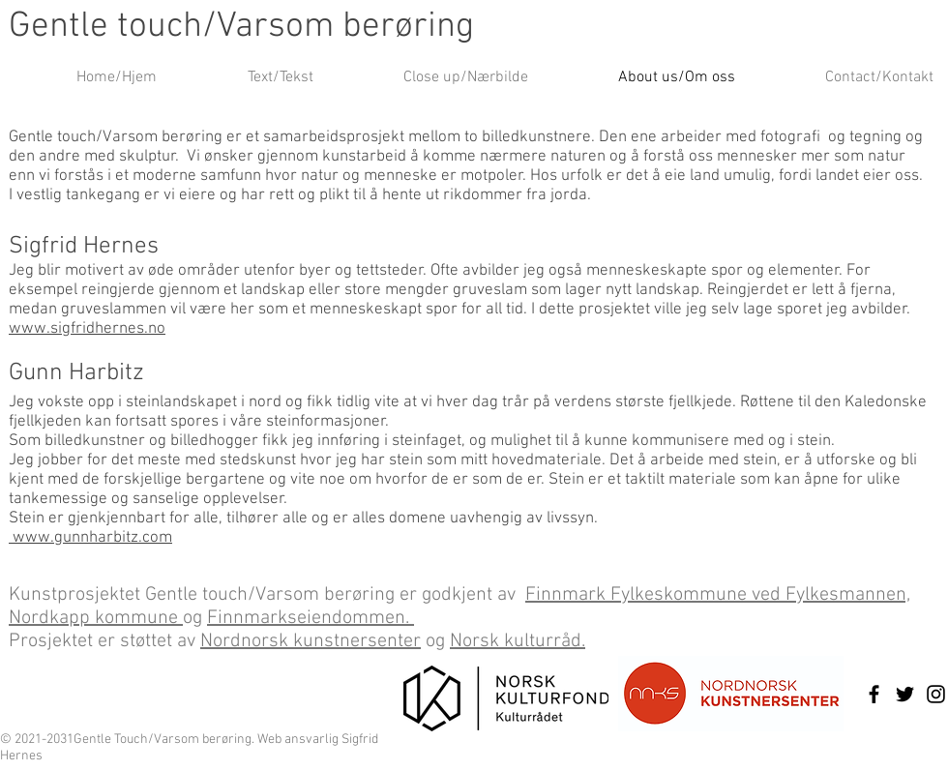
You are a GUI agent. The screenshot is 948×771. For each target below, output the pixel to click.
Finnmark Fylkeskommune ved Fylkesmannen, (717, 595)
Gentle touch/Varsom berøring (241, 27)
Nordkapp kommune (96, 618)
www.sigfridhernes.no (87, 329)
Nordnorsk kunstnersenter (310, 641)
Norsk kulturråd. (517, 641)
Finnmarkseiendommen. (310, 618)
